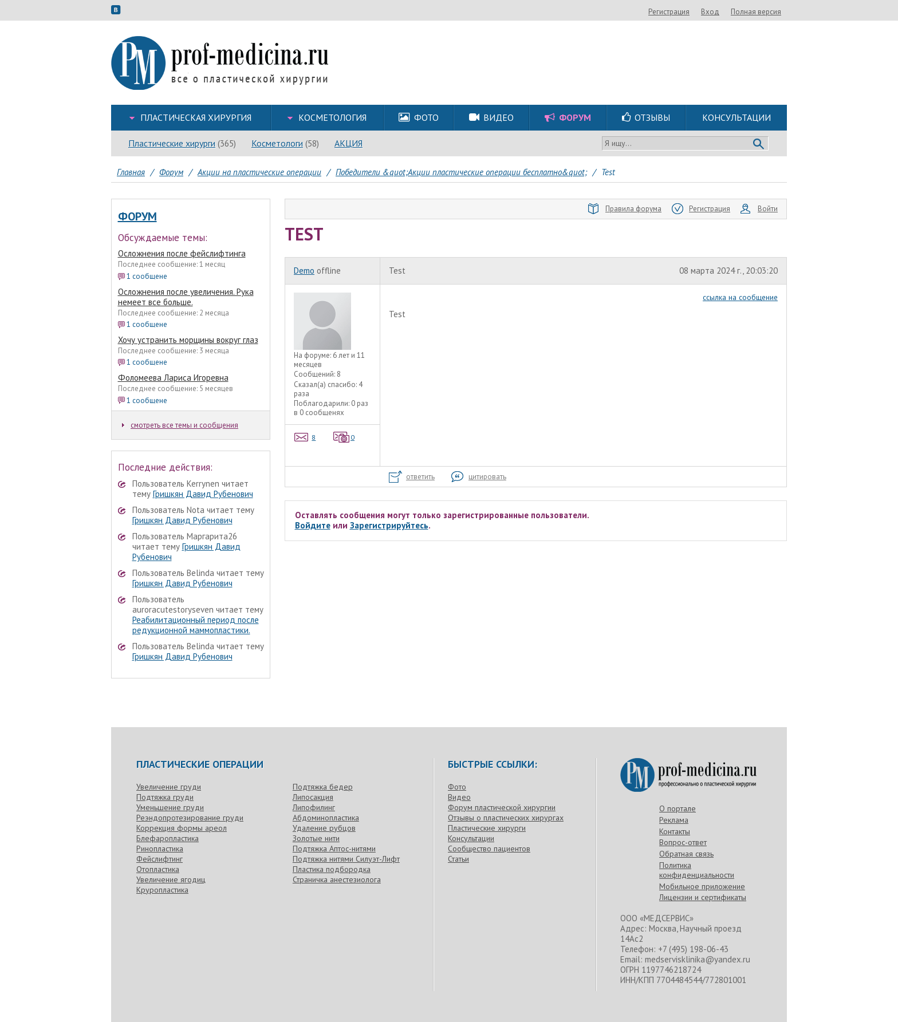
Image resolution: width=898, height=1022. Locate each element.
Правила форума (624, 209)
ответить (412, 476)
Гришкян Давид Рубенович (203, 493)
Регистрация (730, 11)
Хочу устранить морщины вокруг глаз (188, 339)
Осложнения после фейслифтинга (182, 253)
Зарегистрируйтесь (389, 525)
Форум (137, 216)
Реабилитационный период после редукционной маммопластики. (195, 625)
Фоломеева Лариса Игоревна (173, 377)
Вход (772, 11)
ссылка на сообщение (740, 297)
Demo (304, 270)
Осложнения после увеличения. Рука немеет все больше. (186, 296)
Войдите (312, 525)
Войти (759, 209)
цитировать (478, 476)
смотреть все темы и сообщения (180, 425)
